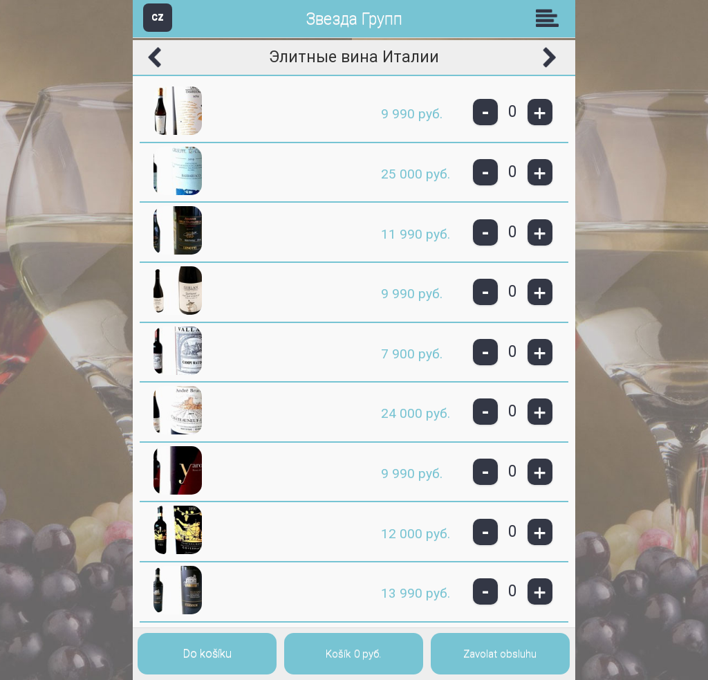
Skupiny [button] (550, 18)
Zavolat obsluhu (500, 653)
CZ (157, 17)
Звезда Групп (354, 19)
